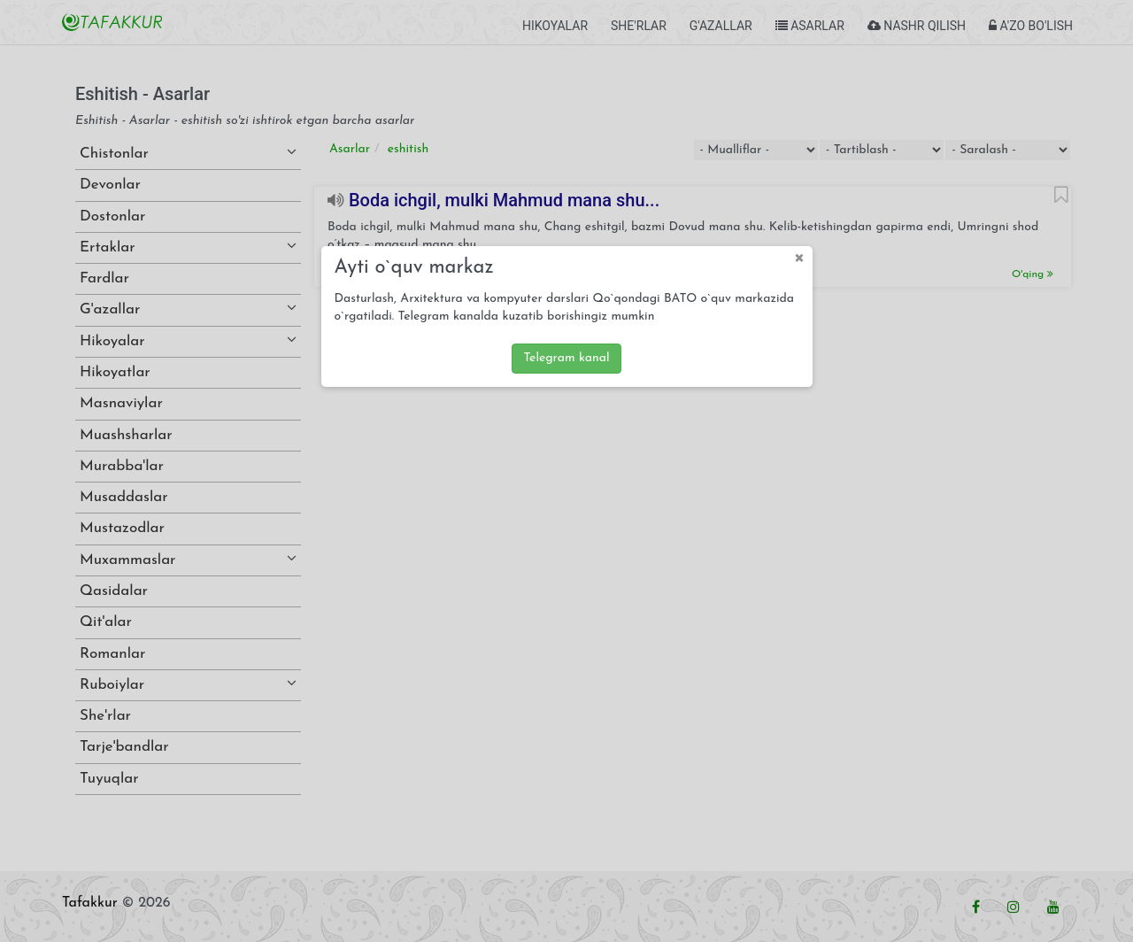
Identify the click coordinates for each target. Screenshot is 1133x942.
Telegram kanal (566, 358)
